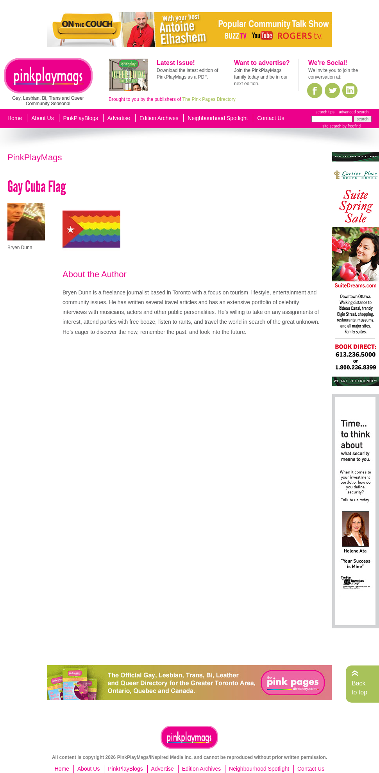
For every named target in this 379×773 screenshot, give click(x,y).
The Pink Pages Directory (209, 99)
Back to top (359, 687)
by (351, 126)
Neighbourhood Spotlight (218, 118)
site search (331, 126)
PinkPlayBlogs (80, 118)
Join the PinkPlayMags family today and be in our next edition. (261, 77)
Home (14, 118)
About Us (42, 118)
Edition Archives (159, 118)
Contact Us (270, 118)
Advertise (118, 118)
